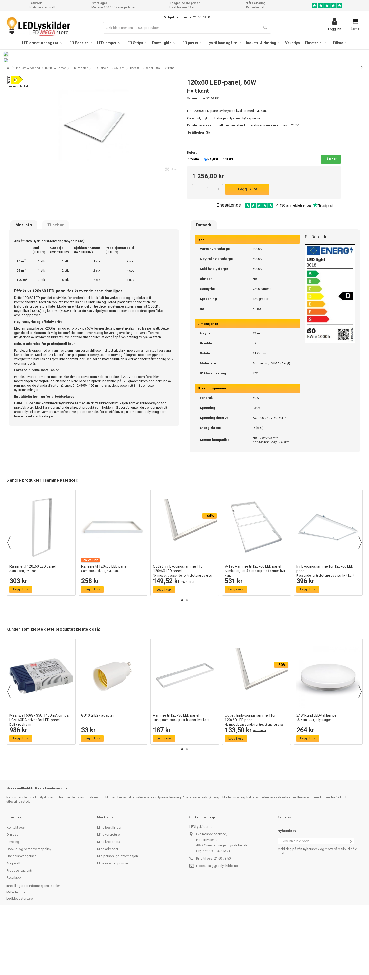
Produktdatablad (17, 148)
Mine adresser (107, 911)
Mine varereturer (109, 896)
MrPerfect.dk (15, 954)
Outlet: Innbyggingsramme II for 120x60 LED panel (185, 635)
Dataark (203, 287)
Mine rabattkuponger (112, 925)
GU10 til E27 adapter (97, 777)
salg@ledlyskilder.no (222, 928)
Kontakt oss (16, 889)
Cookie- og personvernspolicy (29, 911)
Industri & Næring (28, 130)
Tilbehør (55, 287)
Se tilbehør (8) (198, 194)
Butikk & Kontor (55, 130)
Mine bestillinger (109, 889)
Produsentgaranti (19, 932)
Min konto (105, 879)
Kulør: (192, 214)
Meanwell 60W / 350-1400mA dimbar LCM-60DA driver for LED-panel (41, 782)
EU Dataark (315, 298)
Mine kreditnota (108, 904)
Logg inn (334, 29)
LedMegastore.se (19, 960)
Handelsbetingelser (21, 918)
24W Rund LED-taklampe (328, 779)
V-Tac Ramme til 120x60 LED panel (256, 633)
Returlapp (14, 939)
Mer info (23, 287)
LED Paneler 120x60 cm (109, 130)
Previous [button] (9, 604)
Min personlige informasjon (117, 918)
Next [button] (360, 604)
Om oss (12, 896)
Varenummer (196, 160)
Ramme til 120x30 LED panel (185, 779)
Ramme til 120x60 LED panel (41, 630)
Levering (13, 904)
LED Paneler (79, 130)
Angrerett (13, 925)
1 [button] (182, 662)
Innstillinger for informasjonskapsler (33, 948)
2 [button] (187, 662)
